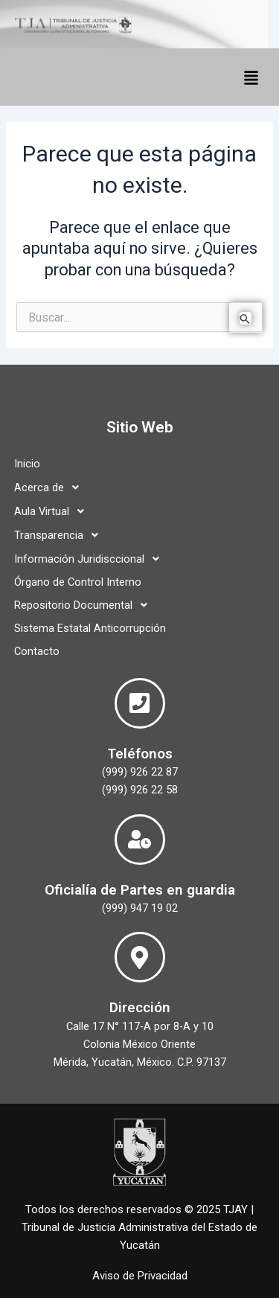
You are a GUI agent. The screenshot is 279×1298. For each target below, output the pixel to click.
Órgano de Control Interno (77, 582)
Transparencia (60, 535)
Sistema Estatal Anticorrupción (90, 628)
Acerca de (50, 487)
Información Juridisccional (90, 559)
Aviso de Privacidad (139, 1275)
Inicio (27, 463)
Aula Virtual (53, 511)
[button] (250, 77)
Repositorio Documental (84, 605)
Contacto (37, 651)
